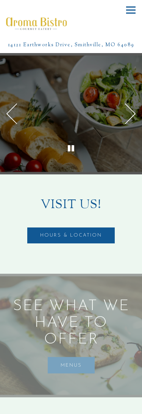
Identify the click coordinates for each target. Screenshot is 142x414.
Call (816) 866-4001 (71, 405)
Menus (71, 365)
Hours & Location (71, 235)
